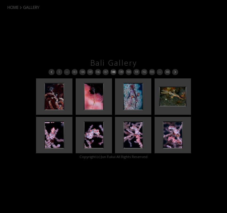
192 (144, 72)
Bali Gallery (113, 63)
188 (113, 72)
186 (98, 72)
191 (136, 72)
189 (121, 72)
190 (129, 72)
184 (82, 72)
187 (105, 72)
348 (167, 72)
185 (90, 72)
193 (152, 72)
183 (74, 72)
